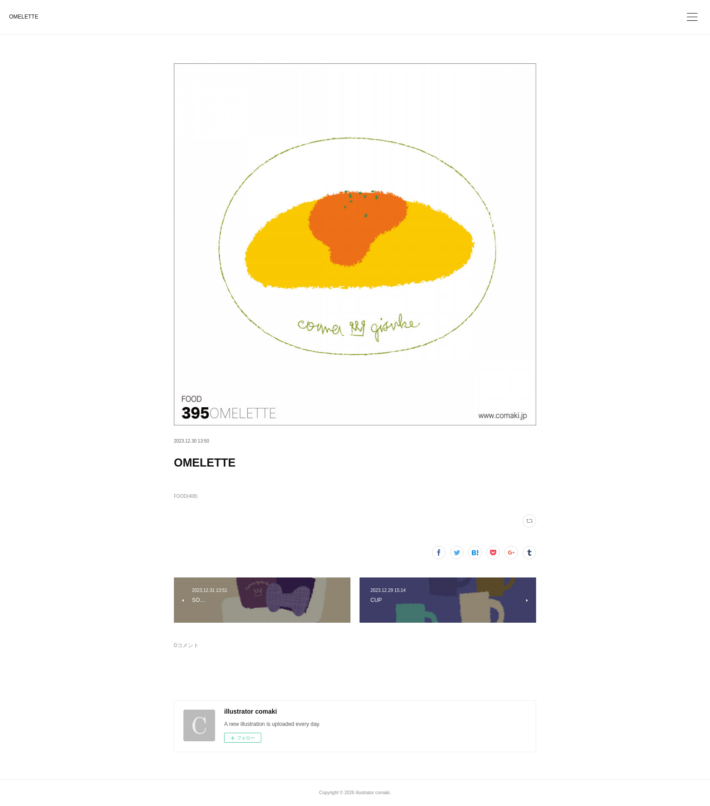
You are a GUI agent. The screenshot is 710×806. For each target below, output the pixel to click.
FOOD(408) (185, 496)
